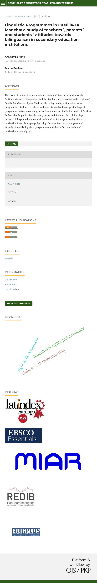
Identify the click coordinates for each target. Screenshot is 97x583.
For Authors (11, 284)
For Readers (11, 279)
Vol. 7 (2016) (33, 16)
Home (8, 16)
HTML (12, 143)
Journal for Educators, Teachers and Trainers (40, 3)
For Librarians (12, 289)
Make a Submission (18, 303)
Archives (19, 16)
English (9, 258)
